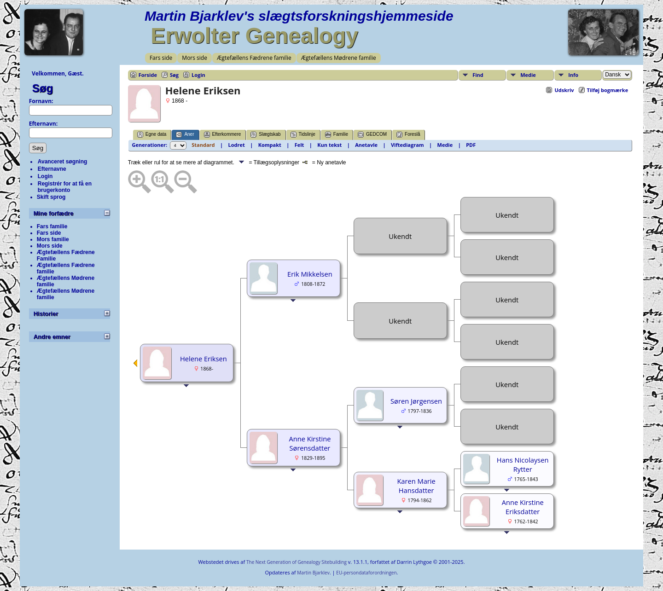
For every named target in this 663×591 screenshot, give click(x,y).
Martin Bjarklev (313, 572)
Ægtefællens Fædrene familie (254, 58)
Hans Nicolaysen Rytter (523, 464)
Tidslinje (303, 134)
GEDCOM (372, 134)
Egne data (152, 134)
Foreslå (408, 134)
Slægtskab (265, 134)
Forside (148, 74)
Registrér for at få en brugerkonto (65, 186)
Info (573, 74)
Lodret (236, 144)
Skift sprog (51, 197)
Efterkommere (222, 134)
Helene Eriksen (203, 358)
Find (477, 74)
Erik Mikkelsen (309, 273)
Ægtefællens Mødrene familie (338, 58)
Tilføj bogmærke (607, 90)
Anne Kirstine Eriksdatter (523, 507)
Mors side (194, 58)
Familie (336, 134)
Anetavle (366, 144)
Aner (185, 134)
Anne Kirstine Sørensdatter (310, 443)
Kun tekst (329, 144)
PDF (471, 144)
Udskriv (564, 90)
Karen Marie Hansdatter (416, 485)
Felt (299, 144)
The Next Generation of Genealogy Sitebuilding (296, 562)
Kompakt (269, 144)
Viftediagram (407, 144)
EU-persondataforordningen (366, 572)
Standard (203, 144)
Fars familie (52, 226)
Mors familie (53, 239)
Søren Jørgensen (416, 401)
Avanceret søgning (62, 161)
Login (45, 176)
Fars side (161, 58)
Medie (528, 74)
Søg (42, 88)
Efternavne (52, 169)
